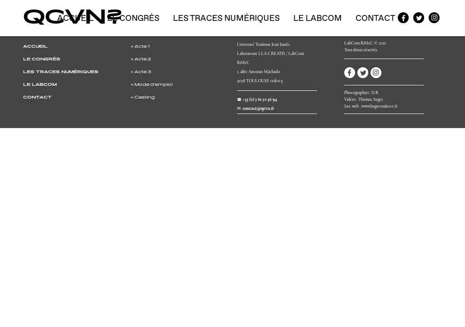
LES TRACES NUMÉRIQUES (61, 72)
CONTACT (37, 97)
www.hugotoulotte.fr (379, 106)
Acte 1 (141, 47)
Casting (144, 97)
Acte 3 (142, 72)
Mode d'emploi (153, 85)
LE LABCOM (40, 85)
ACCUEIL (35, 47)
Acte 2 (142, 59)
